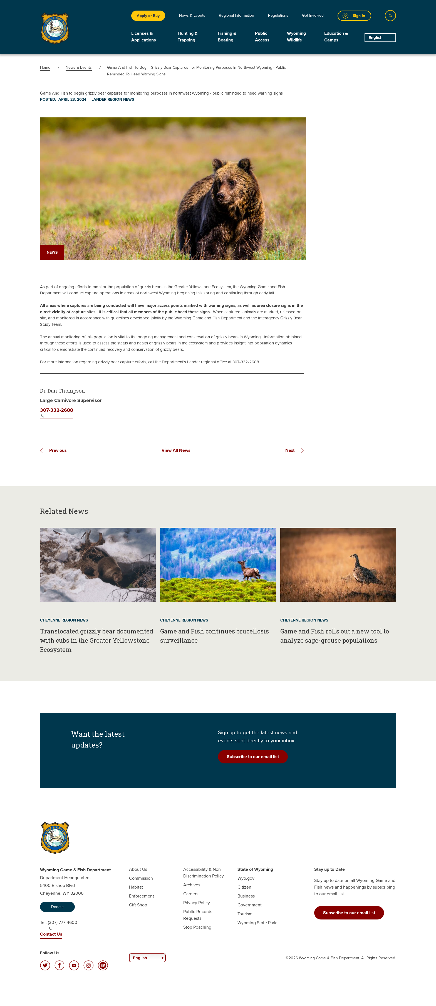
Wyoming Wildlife (296, 36)
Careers (190, 894)
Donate (57, 907)
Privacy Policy (196, 902)
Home (45, 67)
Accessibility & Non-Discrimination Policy (203, 872)
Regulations (278, 15)
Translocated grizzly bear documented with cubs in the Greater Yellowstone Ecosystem (96, 640)
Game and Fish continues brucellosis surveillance (214, 635)
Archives (191, 885)
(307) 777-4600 (62, 924)
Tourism (244, 914)
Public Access (262, 36)
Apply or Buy (148, 16)
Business (246, 896)
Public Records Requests (197, 914)
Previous (58, 450)
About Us (138, 869)
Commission (141, 878)
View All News (176, 450)
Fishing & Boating (227, 36)
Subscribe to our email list (253, 756)
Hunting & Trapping (187, 36)
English (375, 37)
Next (289, 450)
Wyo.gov (245, 878)
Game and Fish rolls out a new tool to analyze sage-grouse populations (334, 635)
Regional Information (236, 15)
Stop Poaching (197, 927)
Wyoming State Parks (257, 922)
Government (249, 905)
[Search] (390, 15)
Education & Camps (336, 36)
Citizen (244, 887)
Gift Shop (138, 905)
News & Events (192, 15)
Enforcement (141, 896)
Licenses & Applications (143, 36)
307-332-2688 (56, 412)
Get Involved (313, 15)
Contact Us (51, 934)
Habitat (136, 887)
